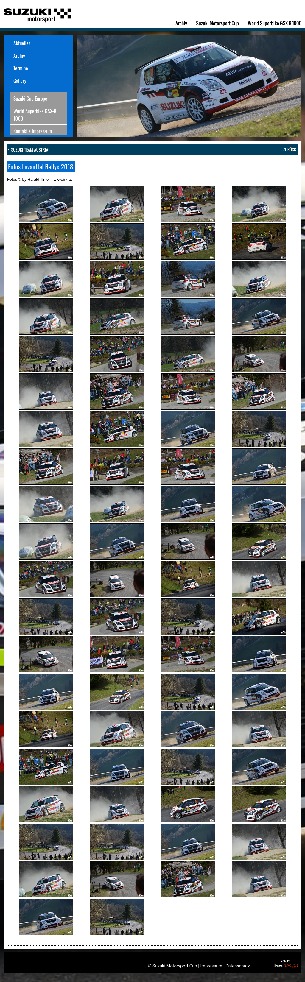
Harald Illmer (38, 179)
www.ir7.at (63, 179)
